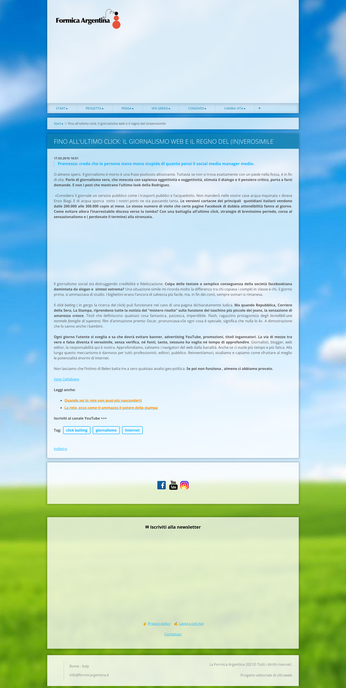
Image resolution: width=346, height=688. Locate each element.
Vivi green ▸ (161, 110)
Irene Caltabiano (66, 381)
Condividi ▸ (197, 110)
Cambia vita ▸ (235, 110)
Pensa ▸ (128, 110)
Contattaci (173, 636)
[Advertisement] (173, 72)
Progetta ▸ (95, 110)
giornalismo (106, 432)
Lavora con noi (191, 625)
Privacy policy (159, 625)
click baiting (76, 432)
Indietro (60, 450)
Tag (57, 432)
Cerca (287, 13)
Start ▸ (62, 110)
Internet (132, 432)
